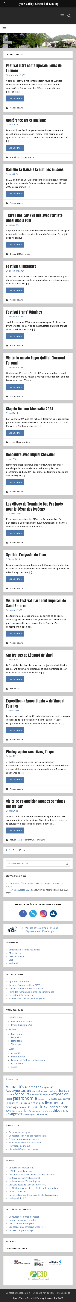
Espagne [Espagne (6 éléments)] (47, 1094)
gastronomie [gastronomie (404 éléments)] (24, 1098)
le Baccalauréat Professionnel (24, 1178)
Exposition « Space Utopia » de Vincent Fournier (35, 703)
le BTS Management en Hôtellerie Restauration (33, 1188)
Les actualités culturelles (22, 995)
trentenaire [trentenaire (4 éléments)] (37, 1111)
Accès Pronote (16, 956)
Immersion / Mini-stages (21, 883)
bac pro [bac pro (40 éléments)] (25, 1091)
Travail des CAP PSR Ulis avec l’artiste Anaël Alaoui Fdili (34, 218)
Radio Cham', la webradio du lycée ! (27, 998)
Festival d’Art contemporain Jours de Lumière (34, 68)
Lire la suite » (15, 98)
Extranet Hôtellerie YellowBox (24, 949)
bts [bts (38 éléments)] (61, 1090)
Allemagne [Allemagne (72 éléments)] (33, 1087)
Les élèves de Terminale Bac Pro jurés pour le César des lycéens (34, 506)
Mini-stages (15, 953)
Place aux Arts (16, 108)
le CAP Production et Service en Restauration (32, 1174)
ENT (11, 960)
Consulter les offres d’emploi (24, 1216)
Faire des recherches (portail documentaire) (31, 992)
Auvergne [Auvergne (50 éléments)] (13, 1091)
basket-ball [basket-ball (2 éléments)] (48, 1091)
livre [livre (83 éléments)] (48, 1103)
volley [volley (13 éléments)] (64, 1110)
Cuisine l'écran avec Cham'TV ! (24, 985)
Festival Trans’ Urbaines (24, 312)
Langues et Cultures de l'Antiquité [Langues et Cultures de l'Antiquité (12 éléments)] (25, 1102)
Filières (12, 1029)
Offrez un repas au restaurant (24, 1139)
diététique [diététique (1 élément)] (34, 1095)
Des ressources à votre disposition (26, 988)
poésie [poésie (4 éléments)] (23, 1107)
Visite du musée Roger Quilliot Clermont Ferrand (35, 360)
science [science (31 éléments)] (55, 1107)
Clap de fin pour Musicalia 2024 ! (30, 409)
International (18, 1056)
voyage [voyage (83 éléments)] (11, 1114)
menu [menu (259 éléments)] (58, 1102)
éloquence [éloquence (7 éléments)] (42, 1114)
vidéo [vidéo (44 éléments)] (57, 1111)
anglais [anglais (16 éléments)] (46, 1087)
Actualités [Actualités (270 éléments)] (15, 1086)
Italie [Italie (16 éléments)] (54, 1098)
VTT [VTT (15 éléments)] (19, 1114)
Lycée (27, 254)
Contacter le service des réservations (28, 1135)
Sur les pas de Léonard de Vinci (29, 655)
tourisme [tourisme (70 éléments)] (24, 1110)
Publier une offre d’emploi (22, 1220)
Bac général (17, 1034)
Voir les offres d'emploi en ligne (41, 928)
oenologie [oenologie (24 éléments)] (12, 1107)
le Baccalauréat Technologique (25, 1181)
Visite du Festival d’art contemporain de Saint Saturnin (36, 603)
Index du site (63, 1293)
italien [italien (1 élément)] (60, 1099)
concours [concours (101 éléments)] (21, 1094)
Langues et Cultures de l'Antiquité (28, 1060)
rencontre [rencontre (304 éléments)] (35, 1106)
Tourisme (16, 1044)
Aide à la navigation (43, 1293)
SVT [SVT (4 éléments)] (8, 1111)
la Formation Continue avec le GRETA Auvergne (33, 1195)
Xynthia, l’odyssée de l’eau (26, 555)
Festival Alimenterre (21, 266)
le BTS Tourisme (17, 1191)
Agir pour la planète (19, 981)
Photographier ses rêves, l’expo (30, 752)
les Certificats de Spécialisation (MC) (28, 1184)
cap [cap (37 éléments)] (66, 1090)
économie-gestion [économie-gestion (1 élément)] (29, 1114)
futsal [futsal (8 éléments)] (9, 1098)
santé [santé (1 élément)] (47, 1107)
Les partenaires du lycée (21, 1223)
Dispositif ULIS (17, 254)
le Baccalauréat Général (21, 1167)
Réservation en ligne (19, 1132)
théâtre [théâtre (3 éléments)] (13, 1111)
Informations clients (21, 1021)
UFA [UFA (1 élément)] (44, 1111)
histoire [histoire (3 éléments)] (41, 1099)
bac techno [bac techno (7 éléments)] (37, 1091)
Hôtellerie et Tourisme (21, 1171)
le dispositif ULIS (17, 1198)
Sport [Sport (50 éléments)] (64, 1107)
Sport (14, 1067)
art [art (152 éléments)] (53, 1087)
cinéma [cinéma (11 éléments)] (10, 1094)
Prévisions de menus (21, 1025)
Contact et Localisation (18, 1293)
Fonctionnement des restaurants (26, 1142)
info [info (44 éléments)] (47, 1098)
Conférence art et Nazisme (26, 120)
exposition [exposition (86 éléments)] (60, 1094)
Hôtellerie (40, 840)
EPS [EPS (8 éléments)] (40, 1094)
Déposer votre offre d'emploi (40, 931)
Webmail (13, 963)
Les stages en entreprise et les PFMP (28, 1227)
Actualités (15, 157)
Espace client (16, 1017)
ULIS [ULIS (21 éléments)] (49, 1110)
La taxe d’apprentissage (21, 1230)
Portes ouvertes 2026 (20, 890)
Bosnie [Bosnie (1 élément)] (56, 1091)
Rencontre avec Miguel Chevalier (30, 454)
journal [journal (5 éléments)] (66, 1099)
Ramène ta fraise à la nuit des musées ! (35, 169)
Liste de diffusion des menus (23, 1149)
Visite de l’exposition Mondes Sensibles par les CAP (35, 803)
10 (20, 850)
